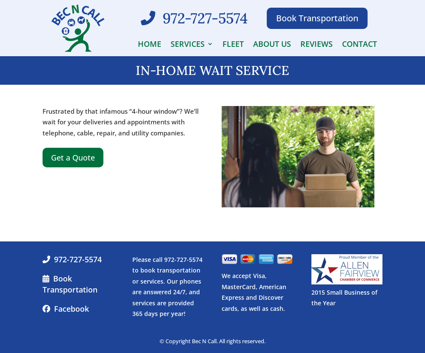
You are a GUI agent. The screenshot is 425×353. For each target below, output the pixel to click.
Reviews (316, 45)
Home (149, 45)
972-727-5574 (78, 259)
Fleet (233, 45)
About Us (272, 45)
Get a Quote (73, 157)
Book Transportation (317, 18)
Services (188, 45)
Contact (359, 45)
